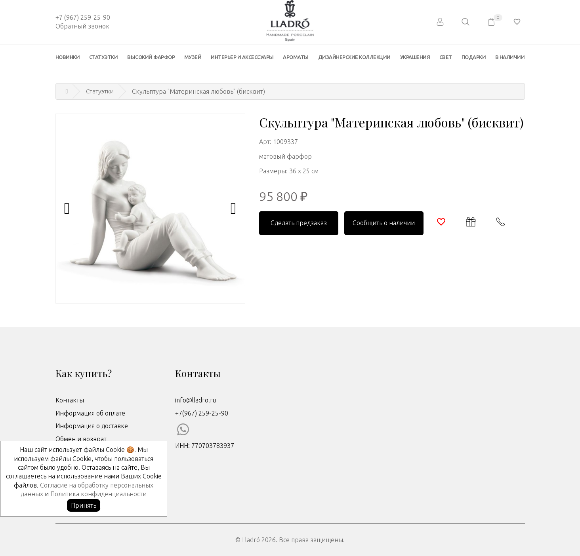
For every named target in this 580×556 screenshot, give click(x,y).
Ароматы (296, 57)
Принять (83, 505)
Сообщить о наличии (384, 222)
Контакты (69, 400)
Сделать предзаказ (299, 222)
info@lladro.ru (195, 400)
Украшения (415, 57)
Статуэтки (103, 57)
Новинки (67, 57)
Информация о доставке (91, 425)
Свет (445, 57)
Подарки (474, 57)
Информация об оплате (90, 413)
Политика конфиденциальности (98, 493)
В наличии (510, 57)
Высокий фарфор (151, 57)
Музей (193, 57)
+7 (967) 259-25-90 (82, 17)
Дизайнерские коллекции (354, 57)
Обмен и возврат (81, 438)
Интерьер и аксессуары (242, 57)
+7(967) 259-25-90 (201, 413)
